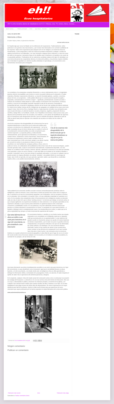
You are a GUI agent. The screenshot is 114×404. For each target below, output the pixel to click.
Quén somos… (10, 29)
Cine (31, 29)
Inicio (38, 393)
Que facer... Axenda (41, 29)
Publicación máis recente (14, 393)
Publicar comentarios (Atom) (22, 395)
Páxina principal (22, 29)
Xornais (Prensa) (54, 29)
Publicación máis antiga (63, 393)
